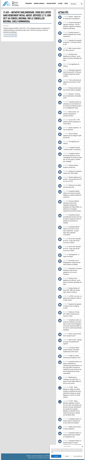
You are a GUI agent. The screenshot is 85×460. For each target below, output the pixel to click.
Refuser (67, 456)
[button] (82, 446)
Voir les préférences (78, 456)
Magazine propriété (51, 3)
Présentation (28, 3)
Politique (60, 3)
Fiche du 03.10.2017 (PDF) (10, 36)
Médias (66, 3)
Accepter (56, 456)
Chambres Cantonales (39, 3)
